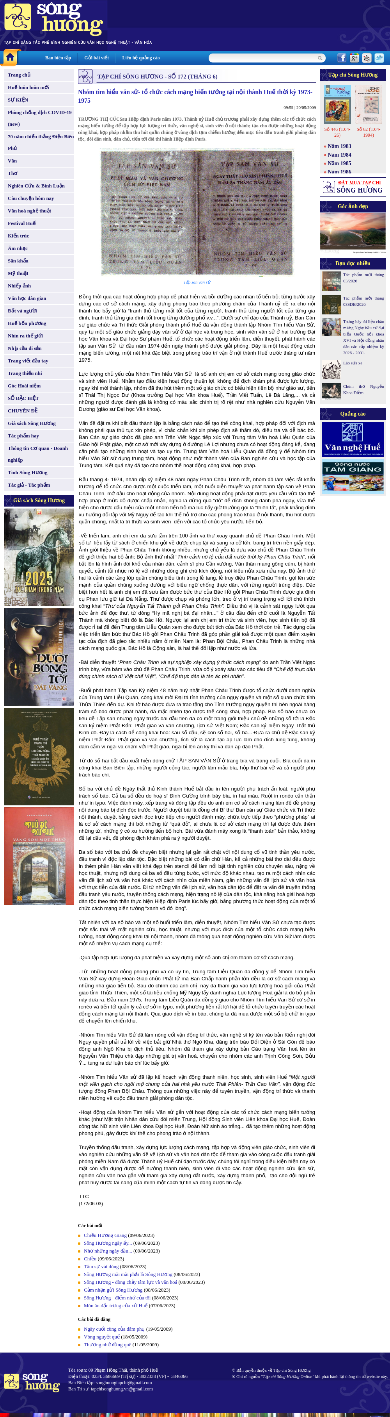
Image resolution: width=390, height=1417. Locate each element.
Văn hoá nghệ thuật (29, 211)
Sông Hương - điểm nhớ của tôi (117, 1298)
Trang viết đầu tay (28, 361)
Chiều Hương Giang (105, 1235)
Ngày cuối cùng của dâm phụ (114, 1329)
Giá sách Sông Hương (32, 423)
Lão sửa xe (352, 362)
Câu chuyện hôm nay (31, 198)
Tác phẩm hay (23, 436)
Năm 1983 (339, 146)
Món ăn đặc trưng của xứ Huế (115, 1305)
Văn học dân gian (27, 298)
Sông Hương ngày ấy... (108, 1243)
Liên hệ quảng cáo (141, 58)
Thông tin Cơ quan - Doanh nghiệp (38, 454)
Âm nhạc (18, 248)
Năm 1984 (339, 155)
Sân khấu (18, 261)
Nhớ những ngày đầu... (108, 1251)
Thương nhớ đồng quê (107, 1344)
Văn (12, 161)
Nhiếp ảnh (19, 286)
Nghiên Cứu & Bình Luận (36, 186)
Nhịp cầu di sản (25, 348)
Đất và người (22, 311)
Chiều (90, 1259)
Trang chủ (19, 75)
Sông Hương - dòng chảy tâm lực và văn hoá (130, 1282)
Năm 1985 (339, 163)
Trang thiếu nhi (25, 373)
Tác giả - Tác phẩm (29, 485)
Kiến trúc (18, 236)
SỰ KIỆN (18, 100)
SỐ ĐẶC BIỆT (23, 398)
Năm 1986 (339, 172)
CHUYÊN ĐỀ (22, 411)
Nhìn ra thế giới (25, 336)
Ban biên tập (58, 58)
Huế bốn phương (27, 323)
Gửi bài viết (96, 58)
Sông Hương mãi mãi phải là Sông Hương (128, 1274)
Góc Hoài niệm (24, 386)
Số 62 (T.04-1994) (368, 132)
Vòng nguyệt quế (102, 1337)
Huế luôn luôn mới (28, 87)
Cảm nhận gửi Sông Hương (113, 1290)
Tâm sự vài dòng (101, 1266)
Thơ (12, 173)
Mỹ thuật (18, 273)
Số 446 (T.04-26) (337, 132)
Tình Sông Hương (28, 472)
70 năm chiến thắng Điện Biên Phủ (41, 142)
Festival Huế (21, 223)
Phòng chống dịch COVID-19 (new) (40, 118)
